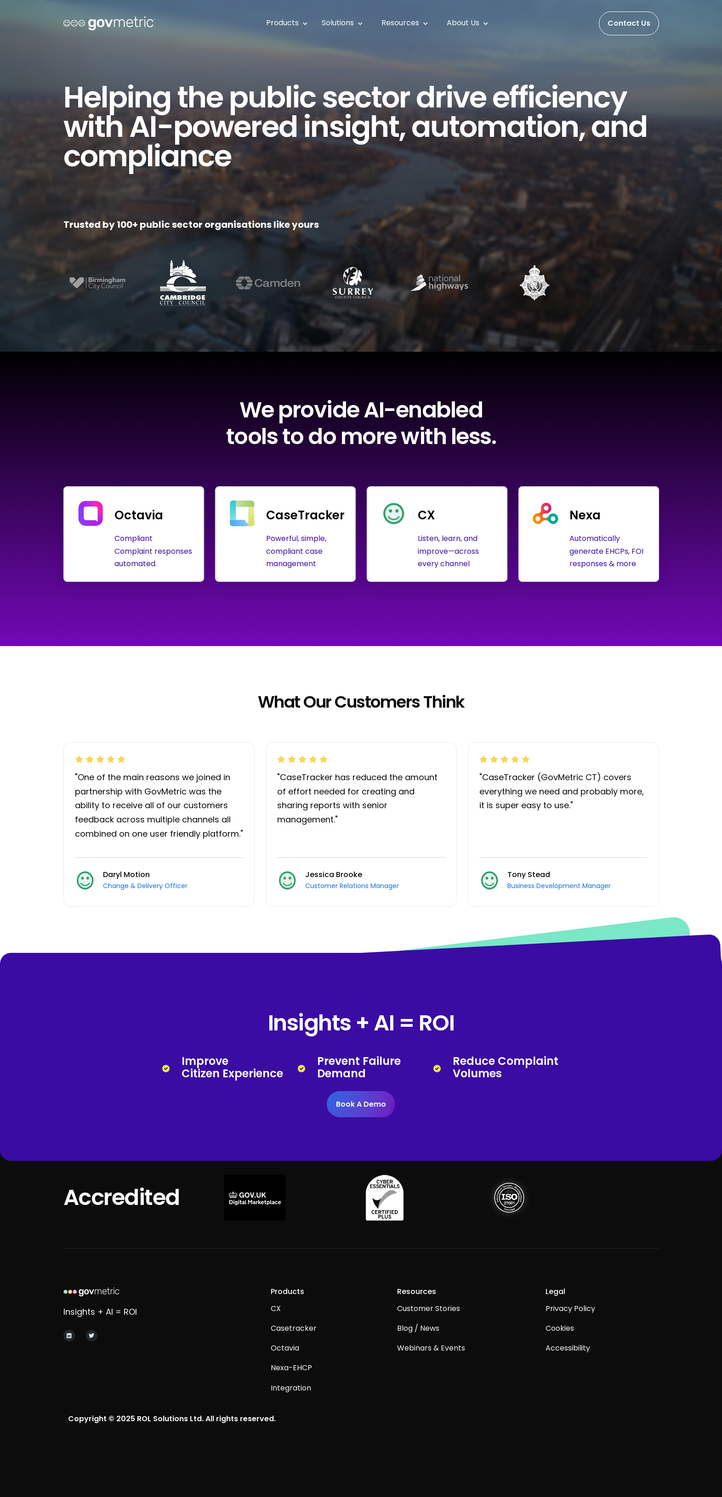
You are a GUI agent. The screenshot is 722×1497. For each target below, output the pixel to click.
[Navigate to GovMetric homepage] (128, 1293)
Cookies (560, 1345)
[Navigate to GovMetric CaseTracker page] (285, 534)
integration (291, 1405)
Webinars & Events (431, 1365)
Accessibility (568, 1365)
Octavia (285, 1365)
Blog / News (418, 1345)
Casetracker (294, 1345)
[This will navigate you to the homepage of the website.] (109, 23)
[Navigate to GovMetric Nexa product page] (588, 534)
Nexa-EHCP (291, 1385)
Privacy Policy (570, 1325)
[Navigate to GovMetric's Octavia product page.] (133, 534)
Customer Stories (428, 1325)
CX (276, 1325)
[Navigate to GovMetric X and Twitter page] (91, 1338)
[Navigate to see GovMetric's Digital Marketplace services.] (254, 1198)
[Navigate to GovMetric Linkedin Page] (69, 1338)
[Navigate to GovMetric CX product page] (437, 534)
